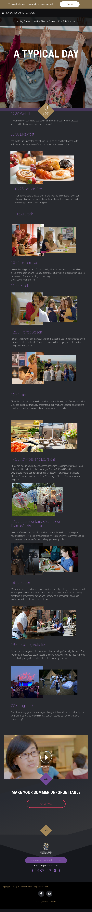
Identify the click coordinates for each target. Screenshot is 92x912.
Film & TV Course (66, 21)
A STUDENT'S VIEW (46, 767)
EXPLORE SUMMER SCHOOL (20, 13)
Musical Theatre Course (44, 21)
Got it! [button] (70, 4)
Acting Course (23, 21)
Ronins (53, 901)
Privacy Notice (42, 901)
